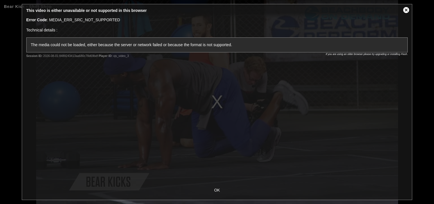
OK (217, 190)
